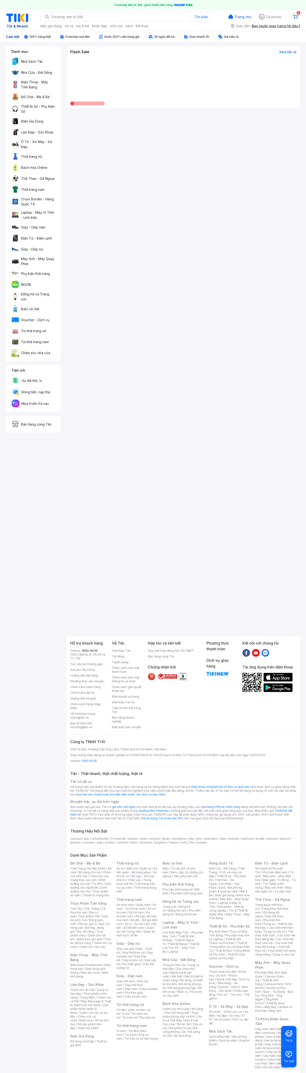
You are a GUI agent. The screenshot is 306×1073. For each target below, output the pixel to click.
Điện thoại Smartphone (86, 965)
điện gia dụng (51, 26)
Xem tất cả (287, 52)
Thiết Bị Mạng (177, 944)
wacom (285, 838)
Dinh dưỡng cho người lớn (90, 885)
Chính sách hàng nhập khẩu (85, 706)
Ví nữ (125, 1013)
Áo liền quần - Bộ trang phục (136, 870)
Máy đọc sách (90, 972)
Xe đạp (222, 1015)
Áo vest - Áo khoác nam (136, 906)
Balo (166, 868)
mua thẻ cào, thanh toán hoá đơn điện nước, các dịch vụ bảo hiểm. (121, 794)
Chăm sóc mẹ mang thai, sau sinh (89, 878)
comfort (122, 842)
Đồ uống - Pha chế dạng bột (183, 1010)
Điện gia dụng (224, 895)
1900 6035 (89, 761)
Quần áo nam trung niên (135, 929)
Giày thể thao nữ (133, 952)
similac (110, 842)
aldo (223, 838)
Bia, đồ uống (85, 931)
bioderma (179, 838)
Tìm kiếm (201, 17)
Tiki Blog (118, 656)
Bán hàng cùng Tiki (161, 656)
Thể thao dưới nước (274, 933)
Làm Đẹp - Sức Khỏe (87, 984)
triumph (234, 838)
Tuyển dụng (120, 662)
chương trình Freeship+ (154, 810)
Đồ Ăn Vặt (184, 1024)
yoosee (88, 842)
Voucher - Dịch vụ (224, 966)
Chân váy (134, 880)
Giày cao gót (125, 948)
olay (99, 842)
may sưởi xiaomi (276, 1044)
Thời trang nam (129, 899)
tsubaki (202, 842)
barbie (132, 838)
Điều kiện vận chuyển (126, 727)
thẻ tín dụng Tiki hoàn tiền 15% (162, 818)
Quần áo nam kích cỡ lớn (135, 933)
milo (199, 838)
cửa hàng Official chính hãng (220, 807)
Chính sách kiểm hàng (85, 687)
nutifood (247, 838)
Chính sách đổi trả (82, 692)
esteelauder (100, 838)
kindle (260, 838)
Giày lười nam (125, 981)
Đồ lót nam (136, 912)
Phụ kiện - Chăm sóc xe (225, 1012)
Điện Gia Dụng (82, 1036)
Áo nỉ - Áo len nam (137, 924)
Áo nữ (120, 868)
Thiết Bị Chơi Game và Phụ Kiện (227, 956)
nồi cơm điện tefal (275, 1067)
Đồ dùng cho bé (89, 872)
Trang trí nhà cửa (174, 965)
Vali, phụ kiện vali (185, 876)
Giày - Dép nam (129, 976)
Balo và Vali (172, 863)
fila (192, 842)
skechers (211, 838)
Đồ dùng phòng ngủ (182, 988)
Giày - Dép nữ (128, 943)
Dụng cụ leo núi (283, 954)
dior (86, 838)
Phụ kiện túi (147, 1017)
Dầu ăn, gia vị (87, 924)
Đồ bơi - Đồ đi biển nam (136, 925)
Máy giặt (269, 880)
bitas (134, 842)
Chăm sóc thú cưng (176, 1009)
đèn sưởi (276, 1029)
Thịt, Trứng (91, 908)
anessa (75, 842)
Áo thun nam (125, 905)
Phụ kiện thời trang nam (187, 893)
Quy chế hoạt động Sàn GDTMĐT (171, 650)
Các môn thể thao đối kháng (274, 945)
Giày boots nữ (132, 960)
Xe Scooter (222, 1019)
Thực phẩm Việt (89, 916)
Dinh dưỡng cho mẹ (88, 889)
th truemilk (118, 838)
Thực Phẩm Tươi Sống (88, 903)
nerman (272, 838)
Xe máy (234, 1015)
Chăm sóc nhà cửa (92, 947)
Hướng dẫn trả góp (83, 698)
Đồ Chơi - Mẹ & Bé (85, 863)
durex (166, 838)
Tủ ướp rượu (282, 891)
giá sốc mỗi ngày (124, 807)
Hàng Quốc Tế (221, 863)
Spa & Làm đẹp (226, 979)
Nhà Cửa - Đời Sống (179, 960)
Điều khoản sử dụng (125, 696)
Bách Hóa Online (177, 1004)
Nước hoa (86, 1020)
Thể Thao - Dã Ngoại (272, 899)
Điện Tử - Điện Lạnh (271, 863)
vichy (183, 842)
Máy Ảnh (275, 1011)
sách (129, 26)
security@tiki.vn (81, 727)
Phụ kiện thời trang (178, 884)
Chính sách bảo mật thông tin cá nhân (125, 679)
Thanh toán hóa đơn (222, 971)
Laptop (174, 951)
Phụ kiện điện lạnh (275, 872)
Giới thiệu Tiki (121, 650)
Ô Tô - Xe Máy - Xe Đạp (228, 1006)
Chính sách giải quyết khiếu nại (127, 689)
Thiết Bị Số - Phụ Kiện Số (229, 926)
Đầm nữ (132, 868)
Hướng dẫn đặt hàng (84, 675)
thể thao (142, 26)
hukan (173, 842)
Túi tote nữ (129, 1017)
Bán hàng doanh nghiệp (123, 719)
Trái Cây (76, 908)
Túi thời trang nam (131, 1026)
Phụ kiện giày (131, 964)
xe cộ (69, 26)
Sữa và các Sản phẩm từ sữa (182, 1026)
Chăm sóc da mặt (82, 990)
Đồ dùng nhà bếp (82, 1041)
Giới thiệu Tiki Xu (123, 702)
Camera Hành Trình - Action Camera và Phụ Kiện (274, 987)
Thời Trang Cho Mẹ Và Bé (87, 868)
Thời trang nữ (127, 863)
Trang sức (169, 906)
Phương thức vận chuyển (87, 681)
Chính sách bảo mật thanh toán (125, 669)
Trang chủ (243, 17)
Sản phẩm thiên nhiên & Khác (89, 1008)
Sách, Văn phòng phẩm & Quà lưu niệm (225, 889)
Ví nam (121, 1031)
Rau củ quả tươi (238, 787)
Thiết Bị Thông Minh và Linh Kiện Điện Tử (229, 946)
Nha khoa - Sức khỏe (228, 989)
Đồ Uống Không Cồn (180, 1030)
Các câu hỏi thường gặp (86, 664)
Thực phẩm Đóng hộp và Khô (180, 1014)
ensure (155, 838)
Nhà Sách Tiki (220, 1031)
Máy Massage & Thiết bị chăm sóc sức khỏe (90, 1003)
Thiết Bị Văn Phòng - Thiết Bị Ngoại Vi (178, 940)
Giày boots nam (136, 996)
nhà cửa (116, 26)
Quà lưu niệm (228, 1040)
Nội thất (177, 976)
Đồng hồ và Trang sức (181, 901)
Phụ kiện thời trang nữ (177, 889)
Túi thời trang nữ (130, 1005)
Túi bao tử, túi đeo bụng (141, 1038)
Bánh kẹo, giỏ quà (89, 939)
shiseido (146, 842)
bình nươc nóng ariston (275, 1046)
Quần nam (143, 905)
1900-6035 (90, 650)
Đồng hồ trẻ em (186, 914)
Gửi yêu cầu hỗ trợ (82, 670)
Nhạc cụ (182, 991)
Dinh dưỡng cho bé (87, 882)
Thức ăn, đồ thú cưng (90, 941)
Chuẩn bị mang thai (96, 895)
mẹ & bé (82, 26)
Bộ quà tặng (182, 1035)
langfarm (160, 842)
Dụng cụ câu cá (274, 931)
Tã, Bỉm (97, 884)
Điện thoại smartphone (207, 787)
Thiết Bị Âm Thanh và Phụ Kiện (225, 941)
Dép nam (131, 989)
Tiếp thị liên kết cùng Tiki (126, 710)
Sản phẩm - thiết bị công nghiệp (226, 908)
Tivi (265, 884)
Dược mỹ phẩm (88, 1028)
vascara (75, 838)
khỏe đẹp (99, 26)
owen (144, 838)
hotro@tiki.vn (79, 717)
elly (191, 838)
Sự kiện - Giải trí (229, 987)
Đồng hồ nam (177, 910)
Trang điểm (87, 997)
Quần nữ (145, 868)
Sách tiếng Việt (219, 1036)
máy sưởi (261, 1029)
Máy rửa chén (274, 887)
